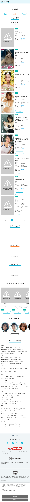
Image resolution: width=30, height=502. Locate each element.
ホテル (4, 403)
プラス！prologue (15, 368)
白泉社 (2, 353)
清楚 (14, 397)
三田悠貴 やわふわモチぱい (21, 96)
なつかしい (6, 395)
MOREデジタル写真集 (15, 359)
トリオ (11, 401)
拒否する (15, 496)
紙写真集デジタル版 (6, 368)
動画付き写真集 (23, 368)
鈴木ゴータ (23, 84)
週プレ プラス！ (15, 14)
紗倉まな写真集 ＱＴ (20, 179)
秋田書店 (3, 347)
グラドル (5, 408)
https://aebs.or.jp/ (3, 480)
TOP (2, 4)
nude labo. (15, 371)
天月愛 (16, 33)
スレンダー (6, 383)
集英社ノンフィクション (7, 363)
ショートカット (7, 384)
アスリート (21, 417)
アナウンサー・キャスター (9, 413)
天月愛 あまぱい (19, 32)
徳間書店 (22, 351)
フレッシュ (13, 386)
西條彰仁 (22, 62)
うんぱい (16, 201)
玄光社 (14, 349)
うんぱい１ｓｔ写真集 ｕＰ (21, 200)
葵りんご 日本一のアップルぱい (22, 75)
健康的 (5, 386)
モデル (5, 410)
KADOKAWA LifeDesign (6, 349)
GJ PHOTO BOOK (5, 359)
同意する (15, 499)
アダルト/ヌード (5, 419)
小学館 (8, 351)
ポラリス (10, 371)
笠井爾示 (22, 105)
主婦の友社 (4, 351)
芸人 (14, 417)
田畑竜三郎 (23, 38)
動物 (12, 426)
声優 (12, 410)
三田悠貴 (16, 97)
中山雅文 (22, 128)
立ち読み (19, 45)
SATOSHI (22, 169)
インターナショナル (7, 388)
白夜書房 (7, 353)
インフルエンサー (7, 415)
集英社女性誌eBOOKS (17, 361)
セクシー (5, 397)
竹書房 (18, 351)
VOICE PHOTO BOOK (6, 370)
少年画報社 (13, 351)
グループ (18, 401)
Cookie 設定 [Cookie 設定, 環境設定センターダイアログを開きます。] (15, 492)
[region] (15, 492)
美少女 (5, 393)
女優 (23, 408)
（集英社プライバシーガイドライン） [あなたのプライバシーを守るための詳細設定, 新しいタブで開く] (10, 490)
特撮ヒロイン (19, 415)
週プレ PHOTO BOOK (6, 357)
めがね (5, 378)
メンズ (5, 426)
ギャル (18, 388)
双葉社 (11, 353)
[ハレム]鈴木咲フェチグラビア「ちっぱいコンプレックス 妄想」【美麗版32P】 (21, 119)
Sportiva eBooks (17, 363)
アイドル (15, 408)
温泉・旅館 (13, 403)
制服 (13, 376)
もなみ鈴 (16, 162)
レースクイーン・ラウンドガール (11, 411)
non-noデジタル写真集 (6, 361)
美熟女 (21, 393)
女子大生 (20, 410)
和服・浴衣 (13, 378)
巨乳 (15, 383)
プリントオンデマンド (17, 370)
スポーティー (23, 386)
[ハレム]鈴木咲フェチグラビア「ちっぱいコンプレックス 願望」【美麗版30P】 (21, 140)
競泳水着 (21, 376)
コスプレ (5, 376)
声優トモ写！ (4, 371)
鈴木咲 (16, 122)
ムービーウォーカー (18, 353)
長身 (23, 384)
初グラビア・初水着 (15, 424)
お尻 (22, 383)
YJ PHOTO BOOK (16, 357)
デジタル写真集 (5, 14)
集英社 (21, 349)
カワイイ (15, 395)
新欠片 (26, 351)
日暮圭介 (22, 188)
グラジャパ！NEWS (24, 14)
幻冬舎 (18, 349)
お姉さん (13, 393)
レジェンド (6, 417)
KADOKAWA (17, 347)
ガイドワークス (9, 347)
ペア (4, 401)
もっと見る (15, 334)
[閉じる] (27, 484)
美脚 (16, 384)
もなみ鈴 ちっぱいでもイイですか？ (22, 159)
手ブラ (5, 424)
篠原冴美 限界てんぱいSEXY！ (21, 53)
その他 (18, 426)
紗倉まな (16, 181)
